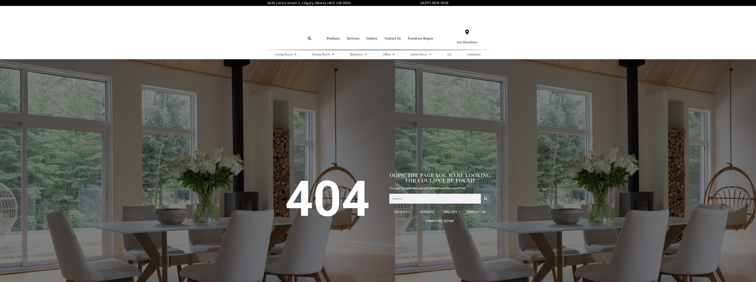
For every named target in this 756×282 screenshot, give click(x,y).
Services (353, 38)
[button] (309, 39)
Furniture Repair (420, 38)
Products (333, 38)
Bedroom (358, 54)
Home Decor (420, 54)
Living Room (285, 54)
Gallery (372, 38)
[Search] (486, 199)
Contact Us (393, 38)
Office (388, 54)
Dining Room (323, 54)
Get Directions (467, 42)
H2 (449, 54)
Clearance (474, 54)
